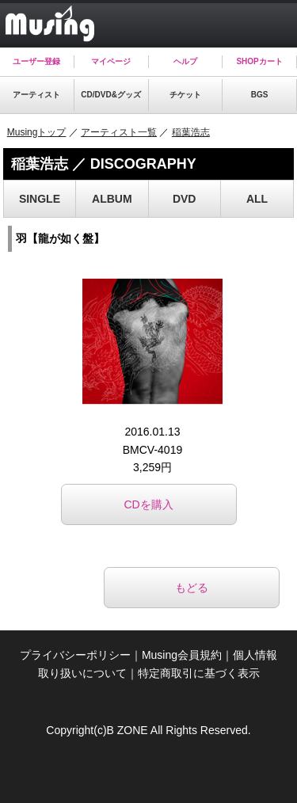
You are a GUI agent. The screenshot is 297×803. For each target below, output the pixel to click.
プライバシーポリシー (75, 655)
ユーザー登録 (36, 61)
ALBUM (112, 198)
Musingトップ (37, 132)
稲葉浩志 (191, 132)
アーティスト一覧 (119, 132)
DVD (184, 198)
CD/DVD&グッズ (111, 94)
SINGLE (39, 198)
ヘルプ (185, 61)
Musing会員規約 (182, 655)
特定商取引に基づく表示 (199, 673)
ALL (257, 198)
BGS (259, 94)
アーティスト (36, 94)
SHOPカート (259, 61)
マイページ (111, 61)
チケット (185, 94)
